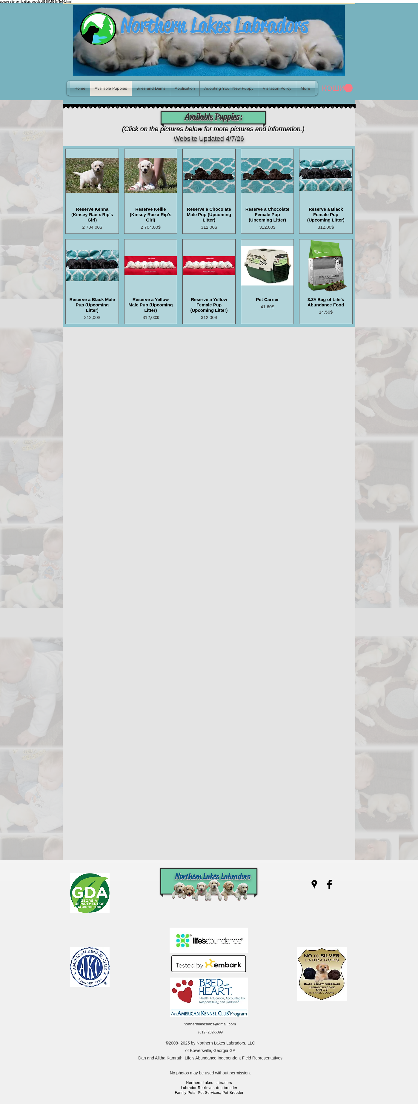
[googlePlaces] (314, 884)
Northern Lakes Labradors (214, 25)
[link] (337, 88)
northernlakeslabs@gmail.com (210, 1024)
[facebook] (329, 884)
